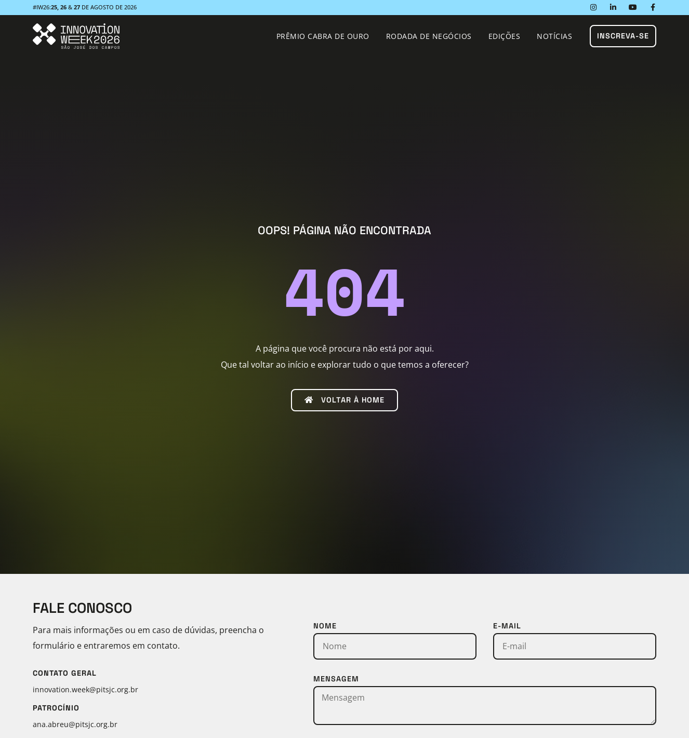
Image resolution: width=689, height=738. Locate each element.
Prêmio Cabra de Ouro (322, 36)
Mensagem (336, 678)
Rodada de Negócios (429, 36)
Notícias (554, 36)
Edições (504, 36)
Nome (325, 625)
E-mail (507, 625)
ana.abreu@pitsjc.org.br (75, 724)
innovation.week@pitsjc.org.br (85, 689)
